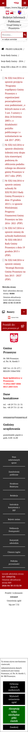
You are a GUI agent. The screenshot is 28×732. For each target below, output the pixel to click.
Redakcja (14, 495)
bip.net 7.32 (14, 604)
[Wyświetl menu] (25, 3)
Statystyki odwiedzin (14, 541)
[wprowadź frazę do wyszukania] (12, 35)
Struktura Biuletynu (14, 485)
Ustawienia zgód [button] (14, 600)
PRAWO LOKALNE (14, 49)
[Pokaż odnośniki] (3, 3)
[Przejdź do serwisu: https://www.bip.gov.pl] (16, 4)
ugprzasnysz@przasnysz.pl (15, 417)
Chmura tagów (14, 552)
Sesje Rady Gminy (9, 55)
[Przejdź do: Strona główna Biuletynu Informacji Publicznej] (2, 49)
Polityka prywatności (14, 562)
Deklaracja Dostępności (14, 529)
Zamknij (14, 727)
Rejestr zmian (14, 519)
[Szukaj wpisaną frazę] (25, 35)
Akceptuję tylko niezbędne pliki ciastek (14, 714)
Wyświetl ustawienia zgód (14, 699)
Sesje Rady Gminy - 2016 (12, 61)
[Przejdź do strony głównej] (14, 21)
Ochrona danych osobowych (14, 686)
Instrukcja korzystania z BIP (14, 507)
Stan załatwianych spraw (14, 460)
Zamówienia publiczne (14, 473)
